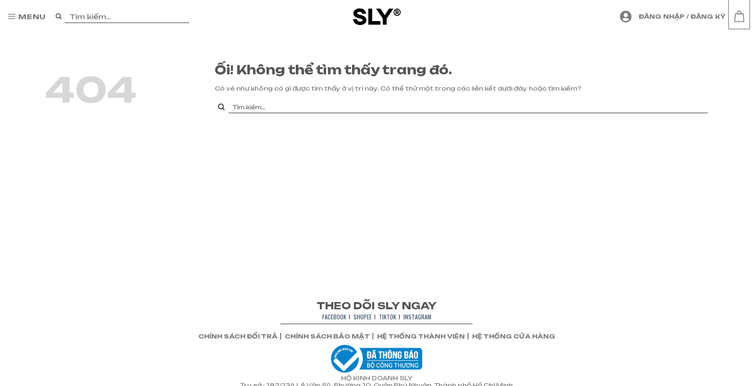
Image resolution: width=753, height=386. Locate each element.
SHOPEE (362, 317)
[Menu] (26, 17)
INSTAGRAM (417, 317)
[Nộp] (59, 17)
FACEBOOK (334, 317)
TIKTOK (387, 317)
